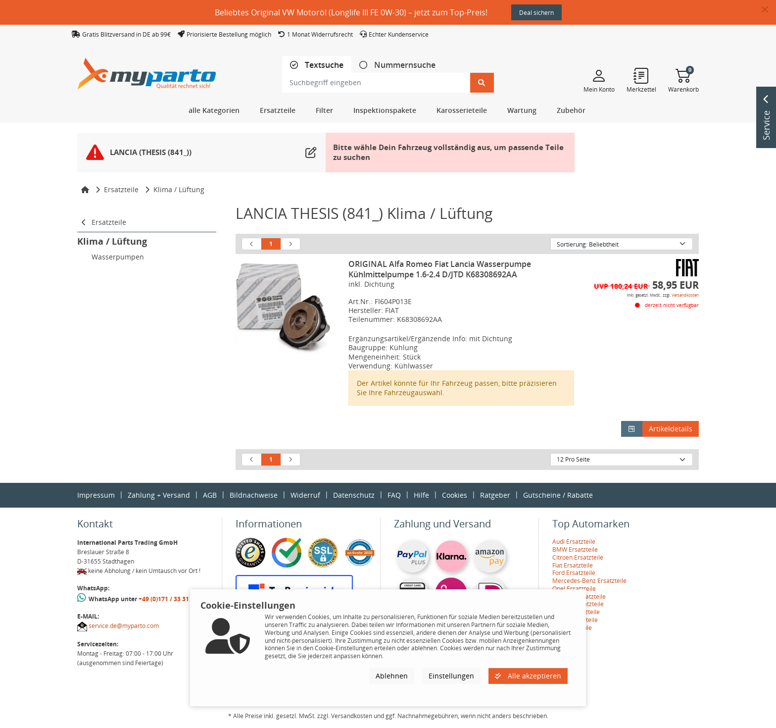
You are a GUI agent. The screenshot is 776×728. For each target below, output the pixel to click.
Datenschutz (354, 495)
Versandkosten (685, 295)
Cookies (454, 495)
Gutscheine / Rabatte (558, 495)
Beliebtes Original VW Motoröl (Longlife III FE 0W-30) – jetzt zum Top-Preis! (351, 12)
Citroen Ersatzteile (577, 557)
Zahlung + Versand (159, 495)
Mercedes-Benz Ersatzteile (589, 580)
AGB (210, 495)
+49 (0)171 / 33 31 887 (170, 599)
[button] (769, 10)
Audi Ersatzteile (573, 541)
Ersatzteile (121, 189)
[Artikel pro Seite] (621, 459)
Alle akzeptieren (528, 675)
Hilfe (421, 495)
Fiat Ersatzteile (572, 565)
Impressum (96, 495)
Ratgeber (495, 495)
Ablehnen (392, 675)
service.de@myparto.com (124, 626)
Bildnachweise (254, 495)
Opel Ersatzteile (574, 588)
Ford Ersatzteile (573, 573)
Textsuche (323, 65)
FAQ (394, 495)
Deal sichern (536, 12)
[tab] (316, 65)
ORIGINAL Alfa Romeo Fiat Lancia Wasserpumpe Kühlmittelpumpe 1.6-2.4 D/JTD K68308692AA (439, 269)
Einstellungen (451, 675)
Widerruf (305, 495)
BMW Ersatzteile (575, 549)
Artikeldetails (670, 428)
